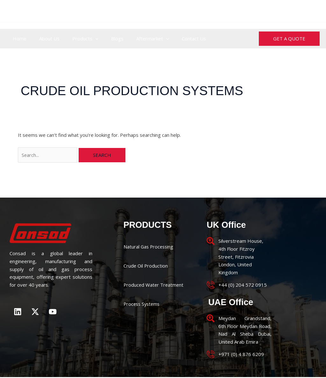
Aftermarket (138, 38)
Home (18, 38)
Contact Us (176, 38)
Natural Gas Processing (149, 247)
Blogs (106, 38)
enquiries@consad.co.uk (289, 11)
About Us (44, 38)
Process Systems (143, 304)
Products (77, 38)
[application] (87, 38)
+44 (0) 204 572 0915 (139, 11)
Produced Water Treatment (154, 285)
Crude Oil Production (146, 266)
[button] (289, 39)
